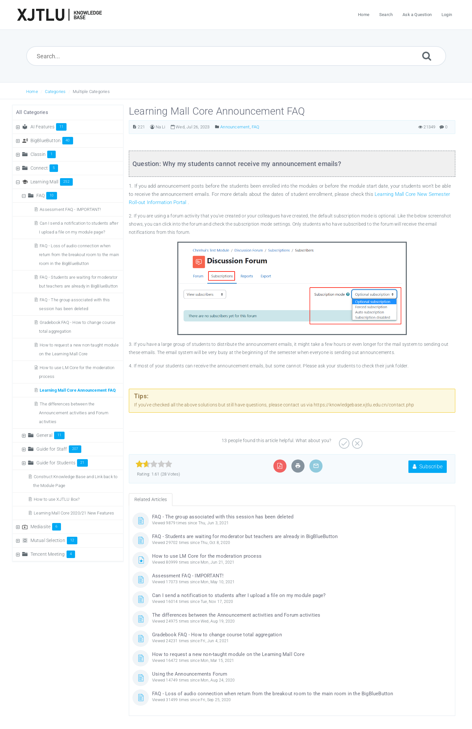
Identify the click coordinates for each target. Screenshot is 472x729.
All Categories (32, 112)
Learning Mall (51, 182)
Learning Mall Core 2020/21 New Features (74, 513)
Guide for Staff (59, 449)
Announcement (234, 126)
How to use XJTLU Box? (57, 499)
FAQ (46, 195)
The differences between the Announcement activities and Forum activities (73, 413)
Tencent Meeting (52, 554)
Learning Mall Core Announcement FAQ (78, 390)
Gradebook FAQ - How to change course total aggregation (217, 635)
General (50, 435)
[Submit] (426, 56)
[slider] (154, 464)
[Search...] (236, 56)
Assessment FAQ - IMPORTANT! (70, 209)
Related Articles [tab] (150, 499)
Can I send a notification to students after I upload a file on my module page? (239, 595)
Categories (55, 91)
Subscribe (427, 466)
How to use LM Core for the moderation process (207, 556)
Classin (43, 154)
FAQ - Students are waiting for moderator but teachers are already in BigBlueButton (245, 536)
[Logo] (59, 15)
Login (447, 14)
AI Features (48, 127)
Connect (44, 168)
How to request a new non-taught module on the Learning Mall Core (228, 654)
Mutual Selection (54, 540)
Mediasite (45, 527)
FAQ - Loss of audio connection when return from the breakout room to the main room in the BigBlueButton (79, 254)
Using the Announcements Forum (189, 674)
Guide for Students (62, 463)
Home (32, 91)
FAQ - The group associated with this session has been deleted (222, 517)
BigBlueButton (51, 140)
